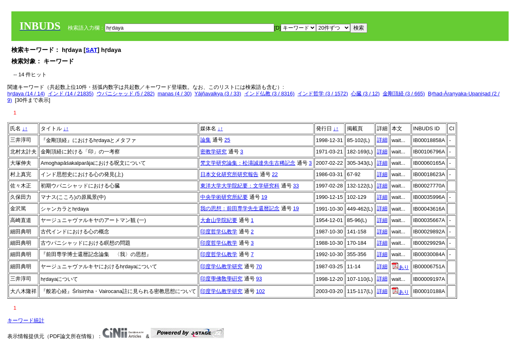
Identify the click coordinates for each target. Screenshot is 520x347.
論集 (205, 140)
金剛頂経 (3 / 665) (404, 94)
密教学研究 (213, 152)
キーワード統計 (25, 320)
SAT (92, 49)
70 (259, 266)
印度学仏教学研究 (221, 266)
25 (227, 140)
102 (260, 291)
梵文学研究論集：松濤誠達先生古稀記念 (247, 163)
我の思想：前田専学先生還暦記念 (240, 208)
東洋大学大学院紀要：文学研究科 (240, 186)
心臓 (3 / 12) (365, 94)
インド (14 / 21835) (71, 94)
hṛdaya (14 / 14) (26, 94)
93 (259, 279)
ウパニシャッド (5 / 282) (126, 94)
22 (274, 174)
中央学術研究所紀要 (224, 197)
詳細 (382, 140)
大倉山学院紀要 (218, 220)
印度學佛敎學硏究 (221, 279)
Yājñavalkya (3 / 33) (218, 94)
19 (264, 197)
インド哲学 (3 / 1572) (322, 94)
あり (400, 267)
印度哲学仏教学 (218, 231)
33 (296, 186)
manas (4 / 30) (175, 94)
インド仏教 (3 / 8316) (269, 94)
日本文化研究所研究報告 (229, 174)
